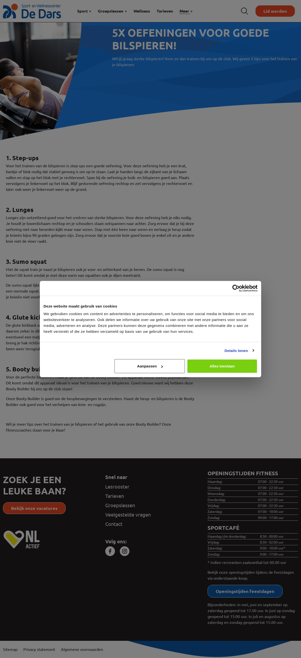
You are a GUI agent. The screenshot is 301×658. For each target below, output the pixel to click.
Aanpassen (150, 366)
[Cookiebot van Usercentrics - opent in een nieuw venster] (235, 288)
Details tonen (236, 350)
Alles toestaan (222, 366)
